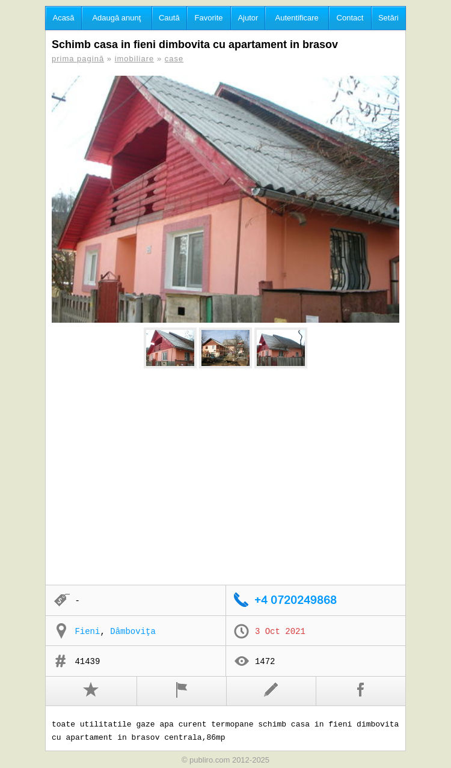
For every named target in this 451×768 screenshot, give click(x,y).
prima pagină (78, 58)
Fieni (87, 631)
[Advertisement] (225, 477)
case (174, 58)
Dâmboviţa (133, 631)
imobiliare (135, 58)
